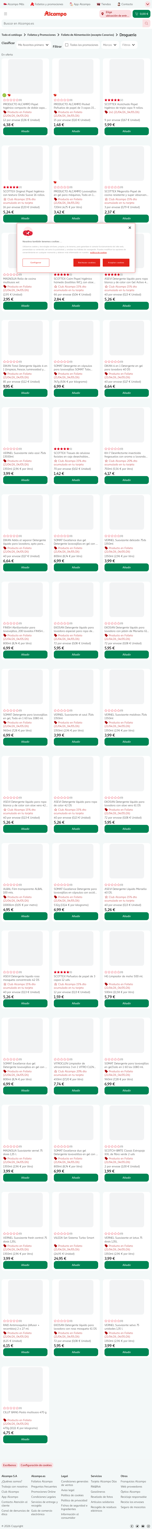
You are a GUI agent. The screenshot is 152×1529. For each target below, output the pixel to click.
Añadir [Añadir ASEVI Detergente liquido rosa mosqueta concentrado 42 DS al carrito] (25, 1003)
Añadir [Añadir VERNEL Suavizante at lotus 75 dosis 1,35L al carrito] (127, 1265)
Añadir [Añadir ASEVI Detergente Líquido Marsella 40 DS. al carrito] (127, 916)
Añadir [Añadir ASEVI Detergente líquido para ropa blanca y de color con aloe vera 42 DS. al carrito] (25, 828)
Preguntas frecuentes (44, 1486)
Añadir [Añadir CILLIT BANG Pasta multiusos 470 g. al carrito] (25, 1439)
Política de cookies (72, 1495)
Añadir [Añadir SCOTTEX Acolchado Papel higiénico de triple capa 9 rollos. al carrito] (127, 131)
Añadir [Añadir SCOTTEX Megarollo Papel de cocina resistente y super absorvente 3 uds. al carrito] (127, 218)
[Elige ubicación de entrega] (115, 14)
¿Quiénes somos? (12, 1481)
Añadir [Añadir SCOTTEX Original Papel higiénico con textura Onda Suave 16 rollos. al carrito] (25, 218)
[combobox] (72, 23)
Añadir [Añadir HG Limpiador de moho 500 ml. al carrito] (127, 1003)
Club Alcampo (10, 1491)
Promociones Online (43, 1491)
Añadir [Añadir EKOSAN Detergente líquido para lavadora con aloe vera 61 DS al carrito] (127, 828)
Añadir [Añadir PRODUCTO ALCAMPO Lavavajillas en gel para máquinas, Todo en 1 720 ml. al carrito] (76, 218)
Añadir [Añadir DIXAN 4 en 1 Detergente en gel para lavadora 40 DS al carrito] (127, 392)
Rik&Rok (96, 1486)
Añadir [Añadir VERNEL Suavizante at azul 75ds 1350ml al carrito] (76, 741)
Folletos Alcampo (42, 1481)
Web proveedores (131, 1486)
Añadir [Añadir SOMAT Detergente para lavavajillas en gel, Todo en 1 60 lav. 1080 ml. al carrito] (25, 741)
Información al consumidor (70, 1515)
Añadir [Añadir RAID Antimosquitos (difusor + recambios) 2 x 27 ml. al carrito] (25, 1352)
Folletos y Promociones (42, 34)
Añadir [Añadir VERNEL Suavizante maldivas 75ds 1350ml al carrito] (127, 741)
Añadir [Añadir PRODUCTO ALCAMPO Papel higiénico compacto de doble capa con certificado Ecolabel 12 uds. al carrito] (25, 131)
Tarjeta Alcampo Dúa (104, 1481)
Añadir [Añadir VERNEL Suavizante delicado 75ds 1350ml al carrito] (127, 567)
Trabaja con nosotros (15, 1486)
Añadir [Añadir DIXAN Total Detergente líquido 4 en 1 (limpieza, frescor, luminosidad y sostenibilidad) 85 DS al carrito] (25, 392)
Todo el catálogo (12, 34)
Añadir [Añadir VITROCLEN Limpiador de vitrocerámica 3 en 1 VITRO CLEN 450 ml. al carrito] (76, 1090)
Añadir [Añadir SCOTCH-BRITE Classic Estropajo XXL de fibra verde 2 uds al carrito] (127, 1177)
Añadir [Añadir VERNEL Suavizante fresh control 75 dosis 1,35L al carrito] (25, 1265)
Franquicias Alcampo (133, 1481)
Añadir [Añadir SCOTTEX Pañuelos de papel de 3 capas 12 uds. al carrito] (76, 1003)
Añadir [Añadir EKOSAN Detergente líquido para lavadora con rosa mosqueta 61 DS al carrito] (76, 1352)
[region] (76, 248)
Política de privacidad (74, 1500)
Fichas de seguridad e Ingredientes (74, 1507)
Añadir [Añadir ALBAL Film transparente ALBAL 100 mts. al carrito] (25, 916)
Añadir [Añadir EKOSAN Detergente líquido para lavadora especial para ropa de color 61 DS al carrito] (76, 654)
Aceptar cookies (116, 262)
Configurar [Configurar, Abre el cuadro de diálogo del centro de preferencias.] (35, 262)
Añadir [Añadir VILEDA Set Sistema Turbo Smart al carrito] (76, 1265)
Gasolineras (98, 1491)
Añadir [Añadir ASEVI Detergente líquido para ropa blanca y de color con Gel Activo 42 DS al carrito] (127, 305)
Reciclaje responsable (134, 1496)
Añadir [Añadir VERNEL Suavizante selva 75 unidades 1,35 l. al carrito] (127, 1352)
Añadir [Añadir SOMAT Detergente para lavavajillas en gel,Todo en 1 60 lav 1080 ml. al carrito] (127, 1090)
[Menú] (6, 14)
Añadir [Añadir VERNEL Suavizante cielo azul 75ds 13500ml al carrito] (25, 480)
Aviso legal (67, 1490)
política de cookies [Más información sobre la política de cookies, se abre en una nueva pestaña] (98, 252)
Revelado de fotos (102, 1496)
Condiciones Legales (43, 1496)
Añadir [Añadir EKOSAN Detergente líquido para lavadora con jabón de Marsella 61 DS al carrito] (127, 654)
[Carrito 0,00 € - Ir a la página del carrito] (141, 14)
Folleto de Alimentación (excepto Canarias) (87, 34)
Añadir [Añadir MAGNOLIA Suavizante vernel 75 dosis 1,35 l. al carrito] (25, 1177)
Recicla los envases (132, 1502)
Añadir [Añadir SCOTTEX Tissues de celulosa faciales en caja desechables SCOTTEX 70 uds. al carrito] (76, 480)
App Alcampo (10, 1496)
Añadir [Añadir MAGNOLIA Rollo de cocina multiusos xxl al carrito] (25, 305)
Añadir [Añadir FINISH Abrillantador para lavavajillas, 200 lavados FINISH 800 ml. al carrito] (25, 654)
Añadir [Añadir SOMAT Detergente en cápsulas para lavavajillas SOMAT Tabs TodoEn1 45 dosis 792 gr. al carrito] (76, 392)
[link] (36, 1465)
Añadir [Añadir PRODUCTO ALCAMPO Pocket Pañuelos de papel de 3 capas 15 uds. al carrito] (76, 131)
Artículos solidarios (102, 1502)
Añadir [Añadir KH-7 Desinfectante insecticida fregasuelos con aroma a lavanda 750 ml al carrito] (127, 480)
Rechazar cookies (86, 262)
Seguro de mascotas (133, 1507)
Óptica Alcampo (130, 1491)
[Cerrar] (129, 227)
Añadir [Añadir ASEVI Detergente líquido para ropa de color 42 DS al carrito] (76, 828)
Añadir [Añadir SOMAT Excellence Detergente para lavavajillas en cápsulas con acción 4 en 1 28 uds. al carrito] (76, 916)
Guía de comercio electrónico (41, 1512)
